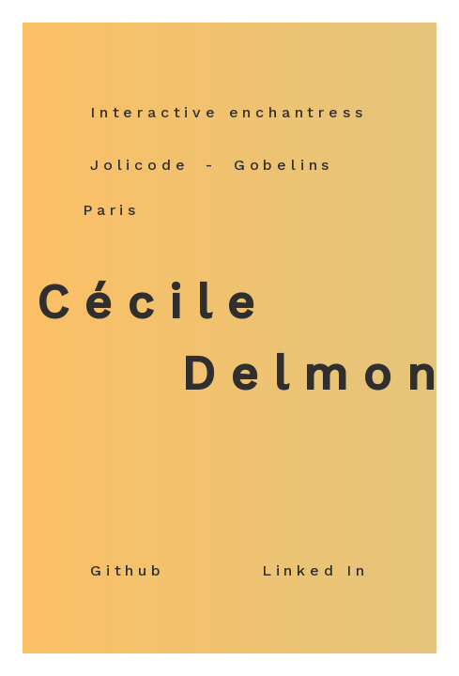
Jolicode (139, 165)
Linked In (315, 570)
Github (127, 570)
